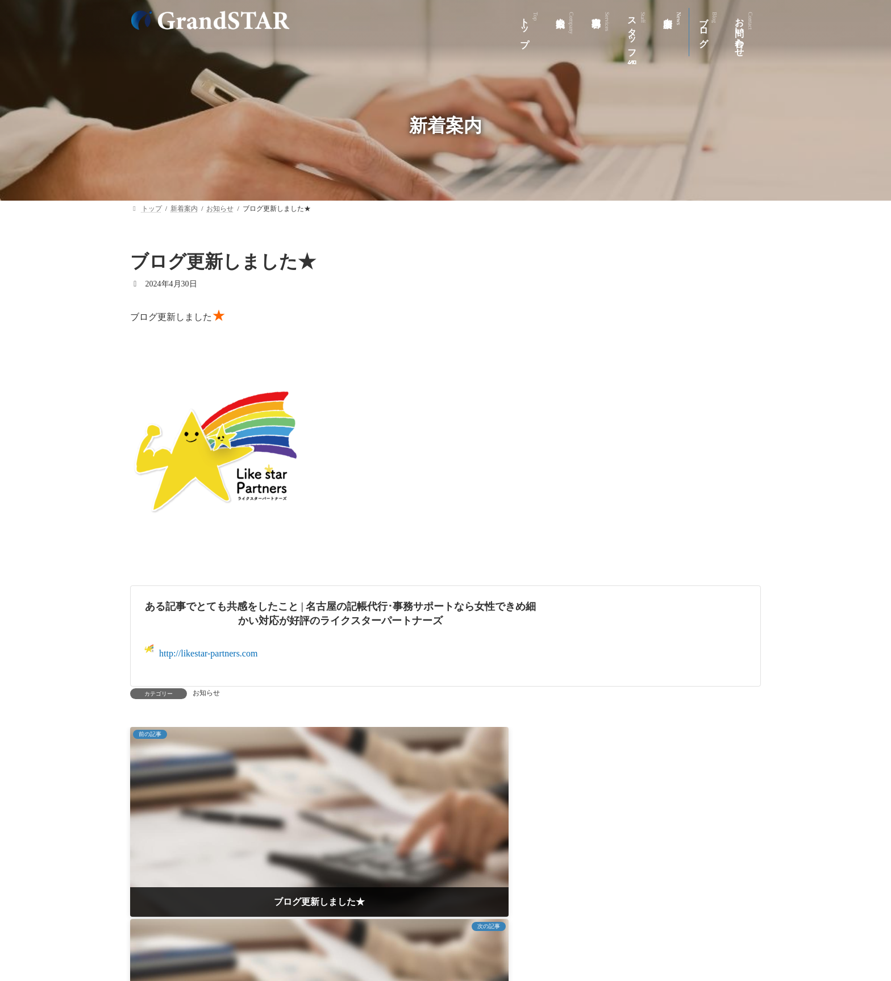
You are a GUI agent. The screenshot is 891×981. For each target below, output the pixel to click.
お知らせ (206, 693)
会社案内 (311, 929)
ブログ (560, 929)
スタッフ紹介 (437, 929)
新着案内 (505, 929)
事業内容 (370, 929)
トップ (257, 929)
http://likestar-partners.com (200, 651)
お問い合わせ (622, 929)
